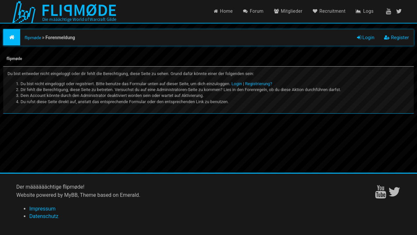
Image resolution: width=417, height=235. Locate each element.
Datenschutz (43, 216)
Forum (253, 11)
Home (223, 11)
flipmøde (32, 37)
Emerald (129, 195)
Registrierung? (258, 83)
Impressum (42, 209)
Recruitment (329, 11)
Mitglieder (288, 11)
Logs (365, 11)
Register (396, 37)
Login (366, 37)
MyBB (71, 195)
